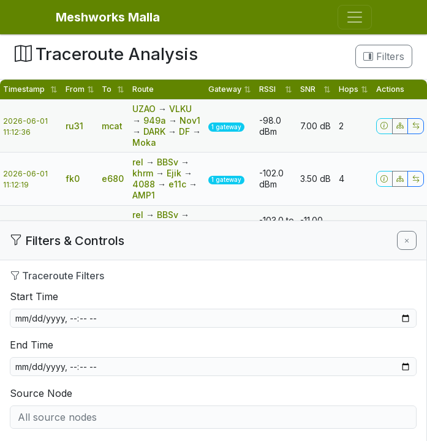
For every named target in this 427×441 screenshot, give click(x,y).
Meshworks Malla (108, 17)
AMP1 (143, 195)
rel (139, 162)
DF (185, 131)
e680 (113, 178)
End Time (31, 345)
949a (155, 120)
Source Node (41, 393)
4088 (144, 184)
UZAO (145, 109)
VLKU (180, 109)
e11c (178, 184)
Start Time (34, 296)
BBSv (169, 162)
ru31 (74, 126)
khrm (144, 173)
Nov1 (189, 120)
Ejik (175, 173)
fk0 (73, 178)
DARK (155, 131)
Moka (144, 142)
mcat (112, 126)
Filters (383, 56)
